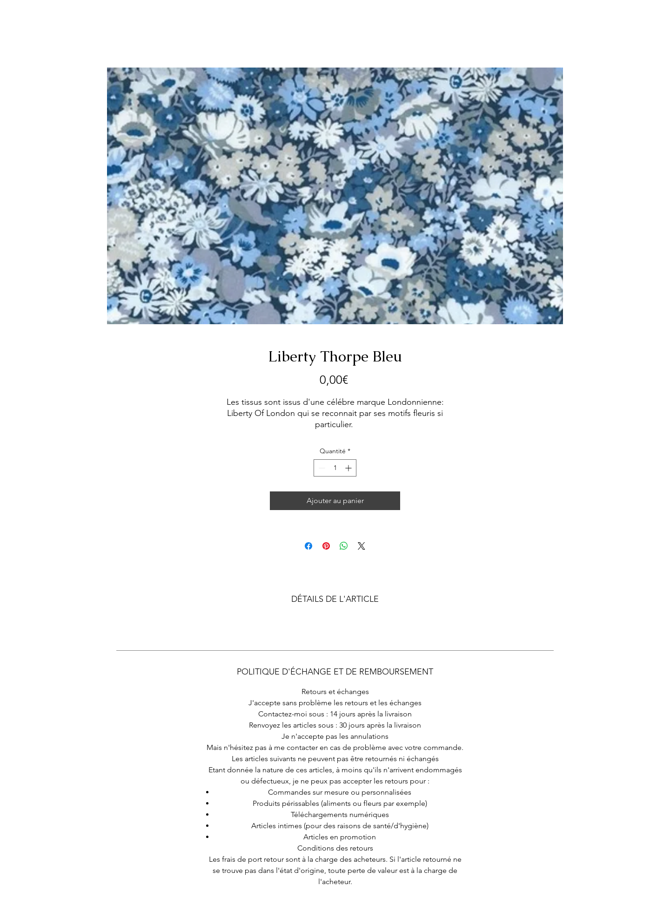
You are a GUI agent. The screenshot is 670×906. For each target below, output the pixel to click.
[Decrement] (321, 468)
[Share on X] (361, 546)
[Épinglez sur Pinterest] (326, 546)
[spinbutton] (335, 468)
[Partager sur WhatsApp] (343, 546)
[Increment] (349, 468)
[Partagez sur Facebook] (308, 546)
